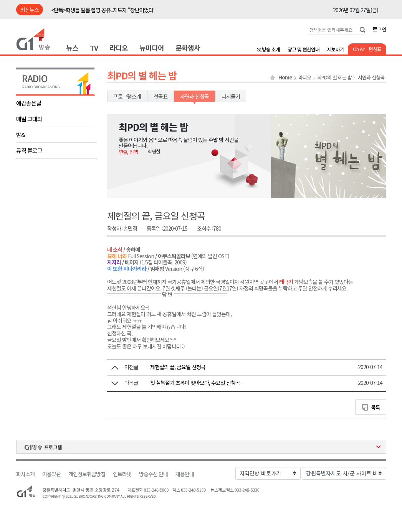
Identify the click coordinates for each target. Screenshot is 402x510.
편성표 (375, 49)
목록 (375, 407)
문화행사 (187, 48)
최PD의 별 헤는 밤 (334, 77)
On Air (359, 49)
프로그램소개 (127, 96)
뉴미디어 (151, 48)
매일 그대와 (29, 119)
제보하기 (335, 49)
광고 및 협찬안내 (303, 49)
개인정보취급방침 (86, 474)
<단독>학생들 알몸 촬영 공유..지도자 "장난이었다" (103, 10)
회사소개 (25, 474)
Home (285, 77)
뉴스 (72, 48)
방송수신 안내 (153, 474)
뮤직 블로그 (29, 150)
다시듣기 (231, 96)
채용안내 (184, 474)
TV (94, 48)
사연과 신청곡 (371, 77)
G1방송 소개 (268, 49)
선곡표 (160, 96)
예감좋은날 (28, 103)
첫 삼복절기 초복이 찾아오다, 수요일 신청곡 (195, 382)
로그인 (379, 29)
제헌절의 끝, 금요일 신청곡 (177, 367)
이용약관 (51, 474)
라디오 (118, 48)
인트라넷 (122, 474)
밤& (20, 134)
